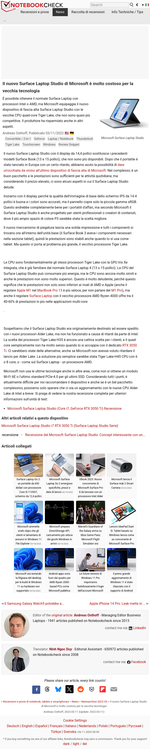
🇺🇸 (67, 133)
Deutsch (13, 726)
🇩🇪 (72, 133)
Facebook (136, 662)
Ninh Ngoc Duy (60, 649)
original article (61, 615)
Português (118, 726)
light (76, 744)
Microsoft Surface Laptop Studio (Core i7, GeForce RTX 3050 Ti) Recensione (64, 409)
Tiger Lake (12, 144)
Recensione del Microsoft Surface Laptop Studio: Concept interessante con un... (85, 435)
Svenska (70, 732)
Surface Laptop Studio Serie (96, 426)
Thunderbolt (84, 139)
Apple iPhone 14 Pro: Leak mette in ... (119, 604)
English (27, 726)
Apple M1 (24, 290)
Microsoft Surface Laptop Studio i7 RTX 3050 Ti (37, 426)
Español (41, 726)
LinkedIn (137, 628)
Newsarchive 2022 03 (94, 701)
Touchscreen (31, 144)
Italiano (70, 726)
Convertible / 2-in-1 (18, 139)
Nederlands (87, 726)
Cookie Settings (75, 720)
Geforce (39, 139)
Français (56, 726)
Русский (135, 726)
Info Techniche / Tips (127, 12)
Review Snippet (69, 144)
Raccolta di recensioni (88, 12)
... (4, 20)
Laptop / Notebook (60, 139)
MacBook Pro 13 (49, 290)
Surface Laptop (40, 296)
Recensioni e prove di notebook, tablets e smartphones (36, 701)
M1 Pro (116, 290)
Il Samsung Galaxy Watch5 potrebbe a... (32, 604)
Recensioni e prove (35, 12)
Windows (49, 144)
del (84, 744)
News (60, 12)
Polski (103, 726)
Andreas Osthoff (86, 615)
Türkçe (56, 732)
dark (66, 744)
